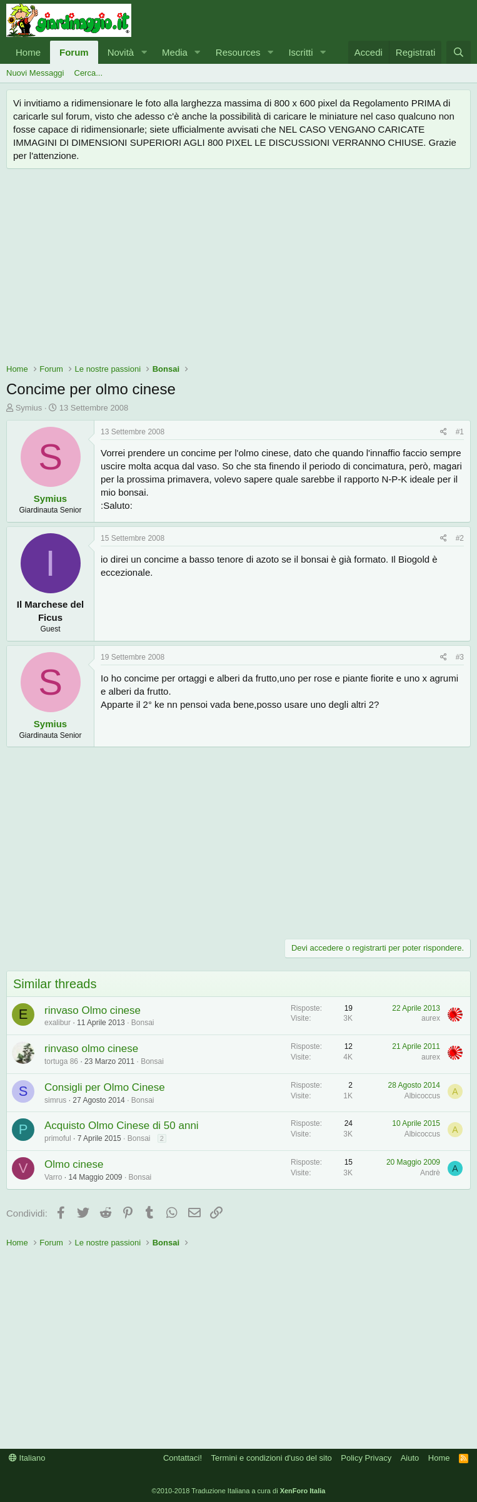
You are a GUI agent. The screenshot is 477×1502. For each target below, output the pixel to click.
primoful (57, 1138)
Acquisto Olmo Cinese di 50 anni (121, 1126)
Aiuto (410, 1458)
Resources (238, 52)
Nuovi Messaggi (35, 73)
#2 (460, 538)
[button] (144, 52)
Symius (29, 407)
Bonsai (142, 1022)
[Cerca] (458, 52)
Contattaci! (182, 1458)
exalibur (57, 1022)
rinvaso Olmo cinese (92, 1010)
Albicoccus (422, 1095)
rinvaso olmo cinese (91, 1049)
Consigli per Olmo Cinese (104, 1087)
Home (28, 52)
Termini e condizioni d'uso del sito (271, 1458)
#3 (460, 657)
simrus (55, 1100)
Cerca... (88, 73)
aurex (430, 1018)
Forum (74, 52)
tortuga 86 (61, 1061)
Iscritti (300, 52)
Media (175, 52)
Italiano (27, 1458)
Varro (53, 1177)
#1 (460, 431)
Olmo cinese (73, 1164)
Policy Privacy (366, 1458)
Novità (121, 52)
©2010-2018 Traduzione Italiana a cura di (239, 1490)
